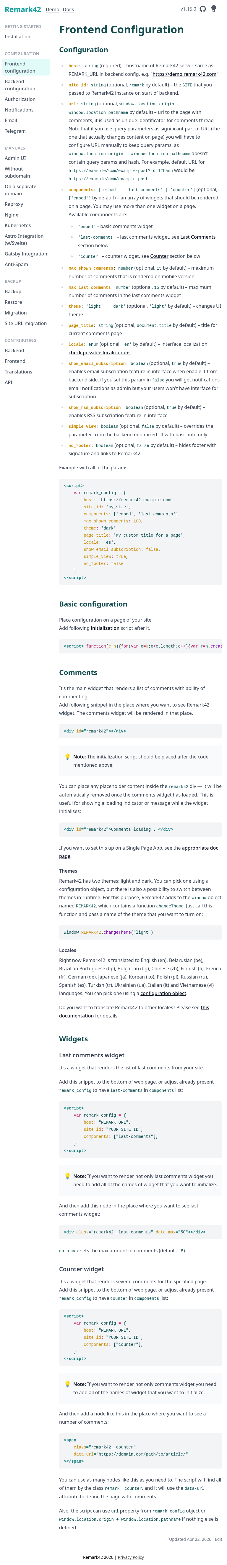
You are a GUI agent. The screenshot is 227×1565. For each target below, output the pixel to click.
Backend (14, 350)
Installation (17, 36)
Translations (18, 371)
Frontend (15, 361)
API (8, 382)
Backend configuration (20, 85)
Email (11, 120)
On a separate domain (20, 190)
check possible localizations (100, 352)
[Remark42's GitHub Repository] (194, 9)
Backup (13, 291)
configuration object (163, 993)
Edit (218, 1539)
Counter (159, 256)
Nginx (11, 215)
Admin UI (15, 158)
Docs (68, 9)
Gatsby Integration (26, 253)
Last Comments (197, 237)
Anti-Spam (16, 264)
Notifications (19, 109)
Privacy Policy (131, 1557)
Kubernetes (18, 225)
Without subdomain (17, 172)
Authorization (20, 99)
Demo (52, 9)
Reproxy (14, 204)
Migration (16, 312)
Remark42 (23, 9)
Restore (13, 302)
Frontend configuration (20, 67)
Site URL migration (26, 323)
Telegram (15, 131)
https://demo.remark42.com (184, 74)
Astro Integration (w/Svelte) (24, 239)
